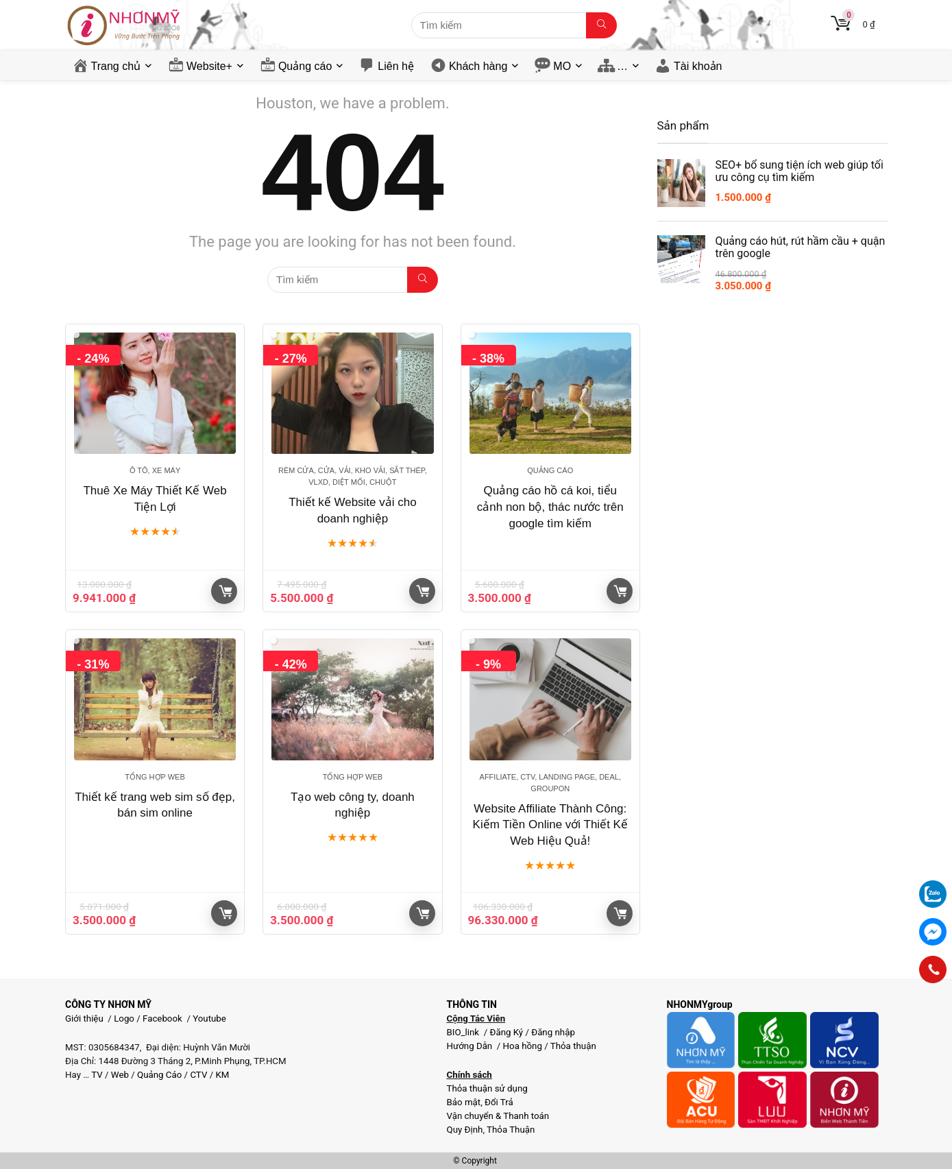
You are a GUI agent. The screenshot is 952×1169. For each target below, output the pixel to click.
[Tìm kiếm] (601, 25)
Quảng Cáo (159, 1075)
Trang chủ (116, 66)
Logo (124, 1018)
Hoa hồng (522, 1046)
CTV (198, 1075)
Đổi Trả (499, 1102)
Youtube (209, 1018)
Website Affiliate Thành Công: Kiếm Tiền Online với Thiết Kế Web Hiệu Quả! (550, 825)
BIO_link (463, 1032)
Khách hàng (478, 66)
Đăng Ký (507, 1032)
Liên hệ (396, 66)
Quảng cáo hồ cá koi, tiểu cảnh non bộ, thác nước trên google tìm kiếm (550, 507)
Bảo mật (463, 1102)
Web (120, 1075)
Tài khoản (698, 66)
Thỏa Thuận (510, 1129)
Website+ (209, 66)
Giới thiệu (84, 1018)
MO (562, 66)
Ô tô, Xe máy (155, 470)
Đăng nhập (553, 1032)
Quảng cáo (305, 66)
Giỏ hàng (225, 591)
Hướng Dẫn (470, 1046)
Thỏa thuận (572, 1046)
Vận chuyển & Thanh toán (497, 1116)
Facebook (162, 1018)
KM (222, 1075)
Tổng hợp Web (154, 777)
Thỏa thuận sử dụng (486, 1088)
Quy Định (464, 1129)
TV (96, 1075)
